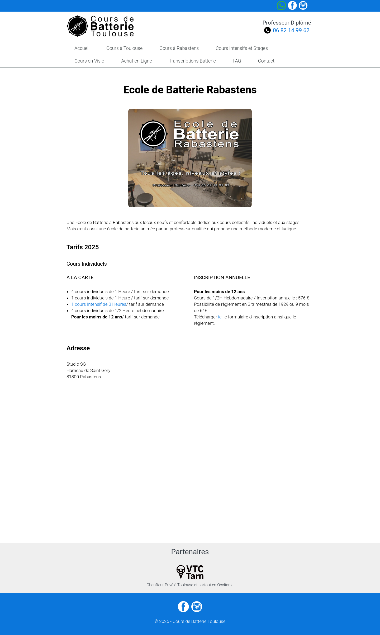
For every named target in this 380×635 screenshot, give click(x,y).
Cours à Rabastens (179, 48)
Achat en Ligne (136, 61)
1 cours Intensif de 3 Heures (98, 304)
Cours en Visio (89, 61)
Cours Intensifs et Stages (242, 48)
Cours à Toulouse (124, 48)
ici (220, 316)
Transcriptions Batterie (192, 61)
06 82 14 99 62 (291, 30)
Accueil (81, 48)
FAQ (237, 61)
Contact (266, 61)
